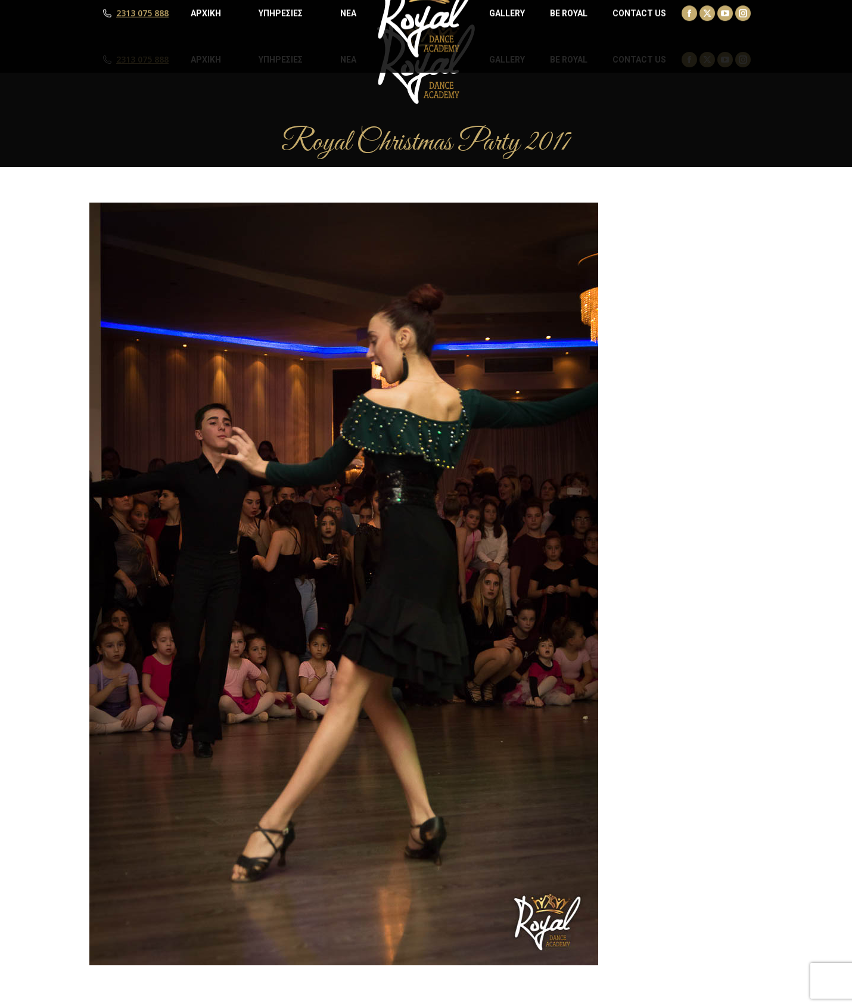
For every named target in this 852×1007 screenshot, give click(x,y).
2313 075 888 (142, 59)
